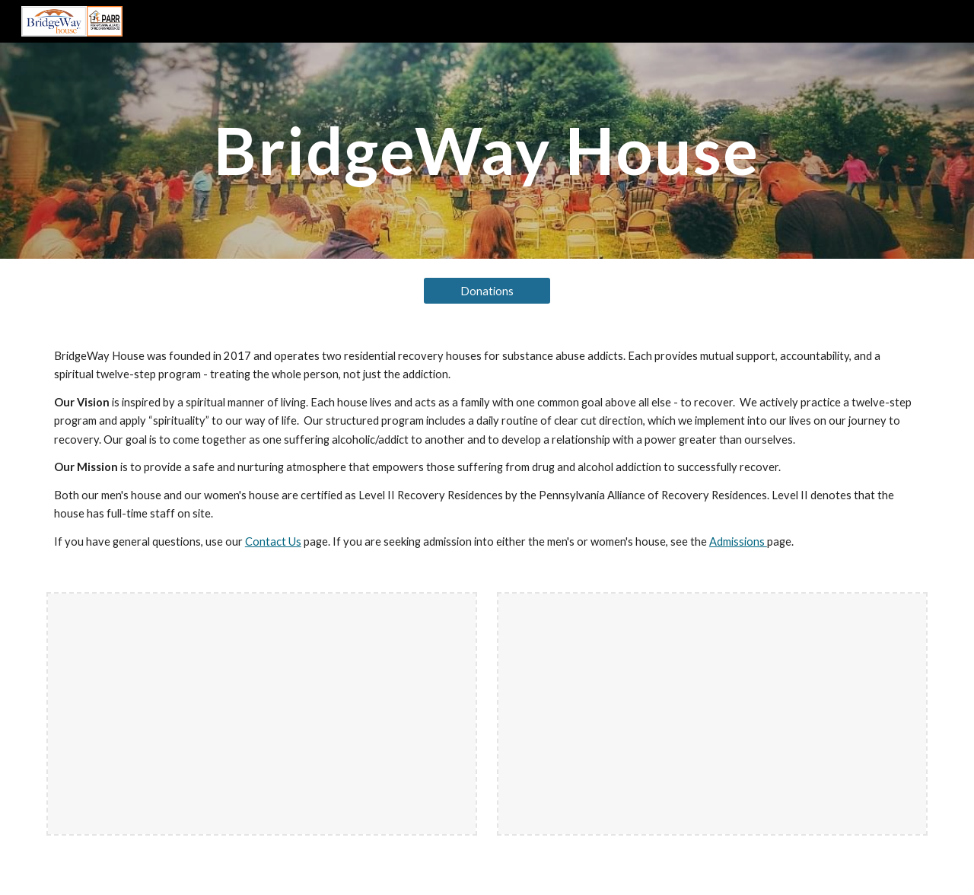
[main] (487, 150)
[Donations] (487, 290)
